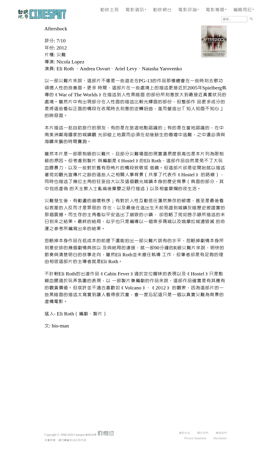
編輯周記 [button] (243, 9)
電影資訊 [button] (135, 9)
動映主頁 (109, 9)
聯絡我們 (221, 433)
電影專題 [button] (216, 9)
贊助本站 (184, 433)
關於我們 (202, 433)
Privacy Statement (195, 438)
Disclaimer (220, 438)
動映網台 (162, 9)
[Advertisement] (135, 365)
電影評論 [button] (188, 9)
